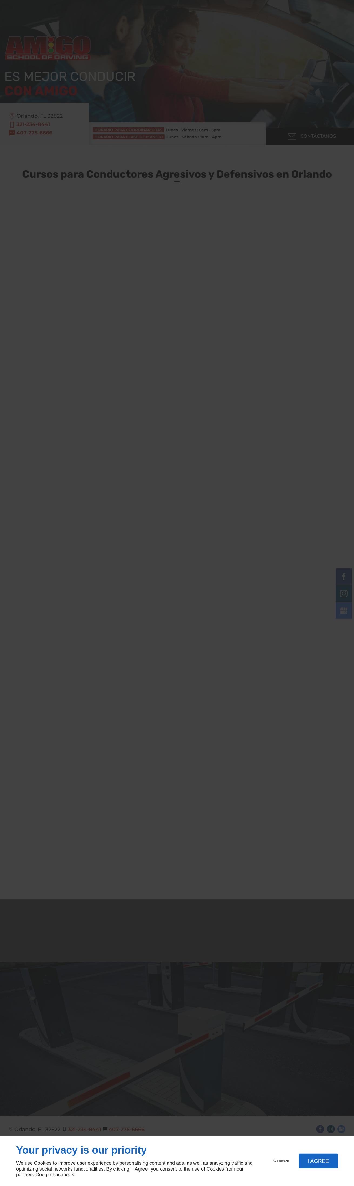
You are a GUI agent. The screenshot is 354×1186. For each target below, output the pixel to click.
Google (43, 1174)
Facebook (63, 1174)
